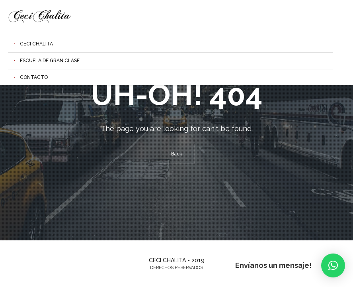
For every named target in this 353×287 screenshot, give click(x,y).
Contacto (34, 77)
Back (176, 154)
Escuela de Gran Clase (50, 60)
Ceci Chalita (36, 44)
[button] (333, 265)
